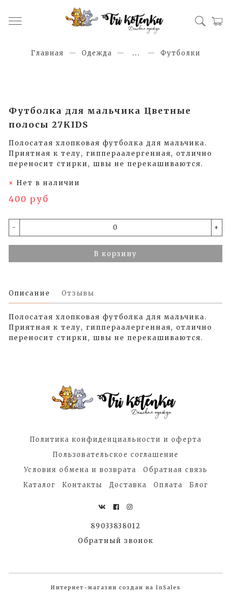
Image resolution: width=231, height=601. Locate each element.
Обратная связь (175, 470)
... (136, 53)
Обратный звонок (116, 541)
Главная (47, 53)
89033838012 (116, 526)
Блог (198, 485)
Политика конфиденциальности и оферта (116, 439)
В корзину (115, 254)
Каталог (39, 485)
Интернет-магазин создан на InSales (116, 587)
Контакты (82, 485)
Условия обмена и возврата (80, 470)
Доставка (128, 485)
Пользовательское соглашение (116, 454)
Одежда (97, 53)
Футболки (180, 53)
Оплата (168, 485)
